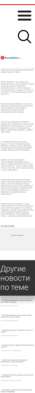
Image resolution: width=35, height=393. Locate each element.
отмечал (4, 170)
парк (2, 225)
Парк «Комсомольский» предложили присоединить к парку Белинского (14, 361)
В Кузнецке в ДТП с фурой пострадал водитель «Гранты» (17, 346)
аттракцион (11, 225)
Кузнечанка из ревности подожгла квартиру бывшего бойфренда (16, 390)
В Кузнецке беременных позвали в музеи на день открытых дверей (16, 301)
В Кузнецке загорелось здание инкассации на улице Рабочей (17, 376)
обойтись (4, 184)
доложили (4, 144)
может (29, 182)
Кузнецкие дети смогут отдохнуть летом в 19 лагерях (17, 331)
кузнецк (6, 225)
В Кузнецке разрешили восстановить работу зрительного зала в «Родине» (16, 316)
